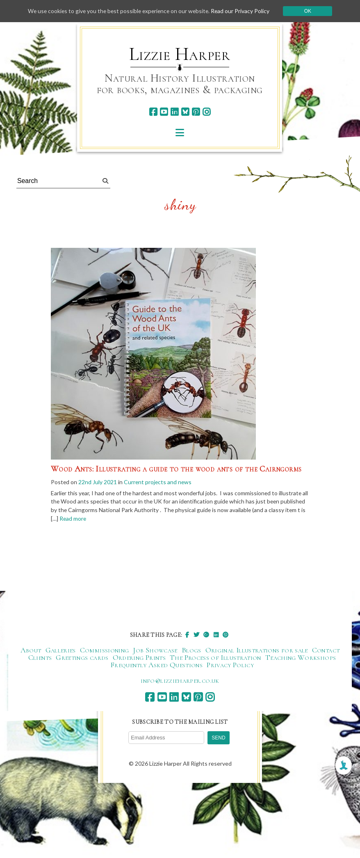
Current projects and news (158, 481)
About (31, 650)
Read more (111, 519)
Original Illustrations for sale (256, 650)
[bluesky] (185, 111)
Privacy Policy (230, 665)
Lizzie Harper (179, 54)
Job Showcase (155, 650)
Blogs (191, 650)
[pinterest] (196, 111)
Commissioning (104, 650)
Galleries (61, 650)
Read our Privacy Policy (242, 10)
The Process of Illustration (215, 657)
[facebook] (153, 111)
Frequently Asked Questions (156, 665)
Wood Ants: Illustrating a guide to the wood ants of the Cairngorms (176, 469)
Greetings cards (82, 657)
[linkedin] (174, 111)
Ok (310, 11)
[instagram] (206, 111)
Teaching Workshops (300, 657)
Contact (326, 650)
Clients (40, 657)
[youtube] (164, 111)
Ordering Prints (139, 657)
